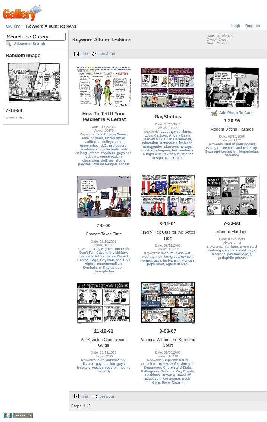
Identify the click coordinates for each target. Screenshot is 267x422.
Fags (94, 260)
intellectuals (109, 149)
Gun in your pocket (239, 144)
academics (88, 149)
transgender (152, 147)
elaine (230, 250)
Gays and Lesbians (220, 151)
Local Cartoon (156, 135)
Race (166, 382)
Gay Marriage (110, 260)
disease (88, 364)
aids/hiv (112, 360)
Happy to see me (219, 148)
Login (236, 26)
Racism (177, 382)
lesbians (185, 143)
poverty (111, 367)
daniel (241, 250)
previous (107, 54)
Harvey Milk (153, 139)
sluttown (171, 147)
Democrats (169, 143)
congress (171, 257)
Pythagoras (150, 371)
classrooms (174, 158)
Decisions (149, 364)
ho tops (186, 147)
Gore (156, 382)
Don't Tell (86, 252)
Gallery (13, 26)
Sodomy (168, 371)
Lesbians (86, 256)
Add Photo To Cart (235, 113)
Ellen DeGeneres (177, 139)
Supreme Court (176, 360)
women (146, 260)
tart (175, 150)
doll (104, 160)
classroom (90, 160)
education (150, 143)
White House (105, 256)
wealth (97, 367)
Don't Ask (121, 249)
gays (157, 260)
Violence (232, 155)
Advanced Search (29, 44)
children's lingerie (155, 150)
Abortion (186, 364)
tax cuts (167, 253)
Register (252, 26)
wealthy (148, 257)
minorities (187, 260)
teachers (108, 153)
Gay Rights (103, 249)
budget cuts (152, 154)
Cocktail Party (246, 148)
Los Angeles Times (111, 134)
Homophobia (248, 151)
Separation (152, 367)
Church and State (177, 367)
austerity (186, 150)
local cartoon (92, 138)
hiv (122, 360)
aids (101, 360)
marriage (231, 246)
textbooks (172, 154)
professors (118, 145)
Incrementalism (109, 264)
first (84, 54)
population (155, 264)
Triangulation (113, 267)
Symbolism (92, 267)
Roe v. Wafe (168, 364)
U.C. (103, 145)
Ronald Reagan (104, 164)
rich (159, 257)
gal (111, 160)
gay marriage (237, 254)
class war (183, 253)
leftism (94, 153)
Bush (186, 379)
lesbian (109, 364)
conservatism (111, 157)
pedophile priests (232, 258)
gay (99, 364)
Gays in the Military (111, 252)
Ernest (124, 164)
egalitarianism (177, 264)
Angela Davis (179, 135)
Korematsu (171, 379)
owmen (187, 257)
